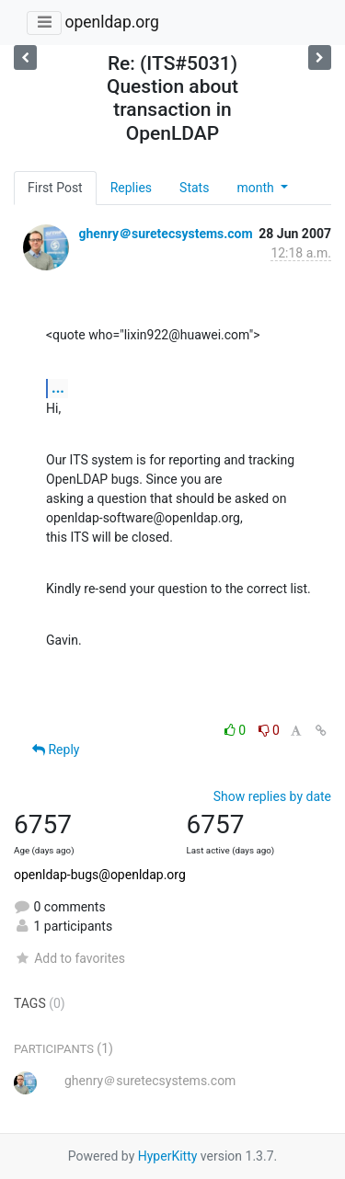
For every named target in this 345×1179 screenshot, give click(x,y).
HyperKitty (168, 1156)
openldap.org (111, 22)
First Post (55, 187)
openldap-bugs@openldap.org (100, 874)
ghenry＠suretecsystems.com (165, 233)
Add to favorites (69, 958)
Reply (55, 749)
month (256, 187)
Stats (194, 187)
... (58, 387)
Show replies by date (272, 796)
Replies (131, 187)
